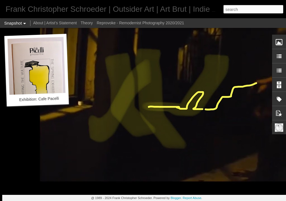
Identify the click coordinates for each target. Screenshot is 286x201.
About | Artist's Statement (55, 23)
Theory (87, 23)
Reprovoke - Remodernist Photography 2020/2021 (140, 23)
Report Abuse (192, 198)
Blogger (176, 198)
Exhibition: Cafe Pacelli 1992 (44, 99)
